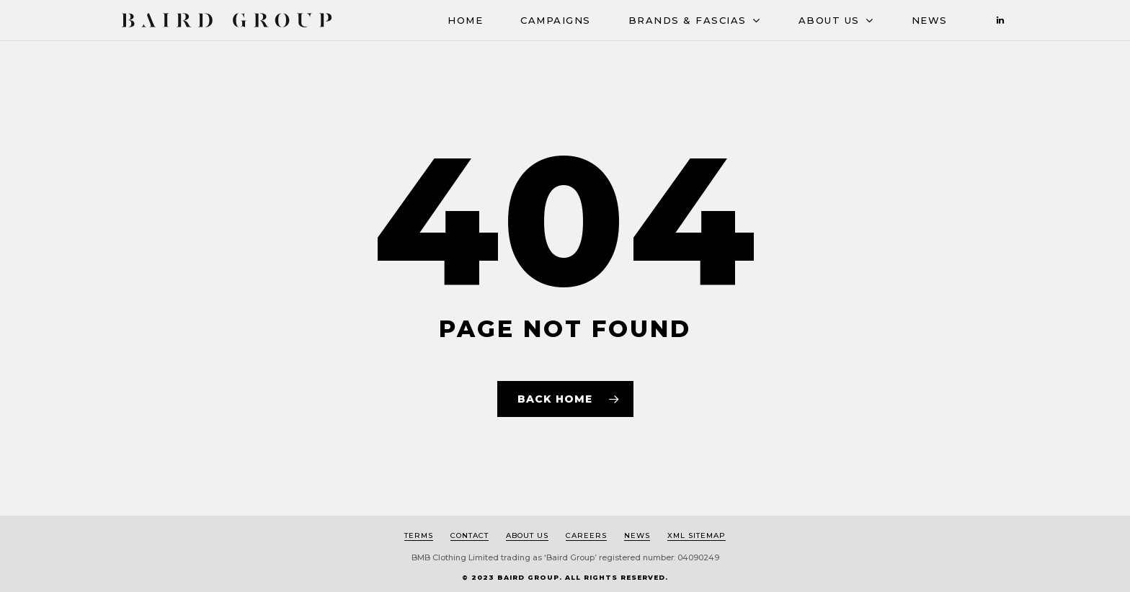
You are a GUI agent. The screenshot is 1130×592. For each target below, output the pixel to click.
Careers (586, 535)
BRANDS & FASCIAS (694, 21)
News (930, 20)
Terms (418, 535)
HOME (465, 20)
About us (527, 535)
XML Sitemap (696, 535)
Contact (469, 535)
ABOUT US (835, 21)
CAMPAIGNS (555, 20)
